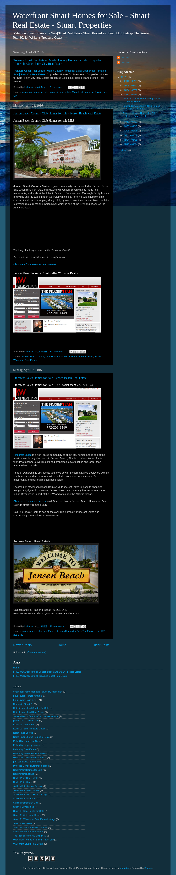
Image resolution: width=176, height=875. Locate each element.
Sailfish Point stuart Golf (25, 802)
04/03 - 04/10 (131, 126)
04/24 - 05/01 (131, 90)
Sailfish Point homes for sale (27, 786)
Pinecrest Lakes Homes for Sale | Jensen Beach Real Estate (50, 378)
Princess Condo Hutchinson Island (31, 766)
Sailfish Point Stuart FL (25, 798)
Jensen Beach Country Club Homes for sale (44, 356)
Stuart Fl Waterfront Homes (27, 815)
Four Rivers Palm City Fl (25, 700)
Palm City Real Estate (24, 749)
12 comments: (57, 626)
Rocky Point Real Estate (25, 778)
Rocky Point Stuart (22, 782)
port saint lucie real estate (26, 761)
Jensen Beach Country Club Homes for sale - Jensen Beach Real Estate (57, 113)
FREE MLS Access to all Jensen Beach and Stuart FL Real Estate (47, 672)
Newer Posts (22, 645)
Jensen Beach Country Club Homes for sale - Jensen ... (141, 107)
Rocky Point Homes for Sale (27, 770)
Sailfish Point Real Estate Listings (30, 794)
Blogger (148, 868)
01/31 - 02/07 (131, 135)
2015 (124, 150)
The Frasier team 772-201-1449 (29, 835)
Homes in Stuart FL (23, 704)
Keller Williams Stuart (24, 724)
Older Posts (100, 645)
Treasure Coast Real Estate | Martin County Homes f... (141, 100)
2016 (124, 77)
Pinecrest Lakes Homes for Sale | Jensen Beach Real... (140, 114)
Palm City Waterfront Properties (29, 753)
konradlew (125, 868)
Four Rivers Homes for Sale (27, 696)
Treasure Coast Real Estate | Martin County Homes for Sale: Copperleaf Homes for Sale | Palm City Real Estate (58, 61)
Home (62, 645)
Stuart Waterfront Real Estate (28, 831)
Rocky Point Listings (23, 774)
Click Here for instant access (29, 501)
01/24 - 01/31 (131, 140)
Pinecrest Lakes (22, 454)
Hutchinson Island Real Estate (28, 712)
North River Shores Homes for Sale (31, 737)
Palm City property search (26, 745)
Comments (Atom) (37, 652)
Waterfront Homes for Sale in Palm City (33, 839)
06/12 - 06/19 (131, 81)
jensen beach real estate (80, 356)
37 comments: (57, 351)
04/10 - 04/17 (131, 121)
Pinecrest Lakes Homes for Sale (64, 631)
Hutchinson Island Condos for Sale (31, 708)
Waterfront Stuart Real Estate (28, 844)
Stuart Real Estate (22, 823)
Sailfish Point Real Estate (26, 790)
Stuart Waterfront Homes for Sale (30, 827)
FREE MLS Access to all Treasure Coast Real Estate (40, 676)
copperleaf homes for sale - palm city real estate (46, 92)
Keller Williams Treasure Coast (29, 728)
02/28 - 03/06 (131, 130)
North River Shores (23, 733)
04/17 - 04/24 (131, 94)
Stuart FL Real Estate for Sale (28, 811)
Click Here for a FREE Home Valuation (35, 264)
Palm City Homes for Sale (26, 741)
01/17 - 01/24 (131, 144)
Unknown (125, 57)
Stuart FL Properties (23, 807)
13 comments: (56, 87)
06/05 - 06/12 (131, 85)
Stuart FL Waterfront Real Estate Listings (34, 819)
